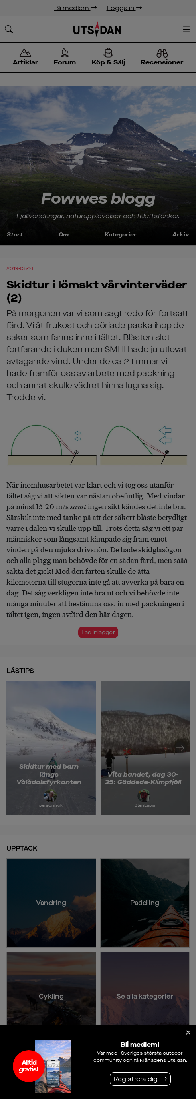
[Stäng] (188, 1032)
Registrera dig (135, 1079)
